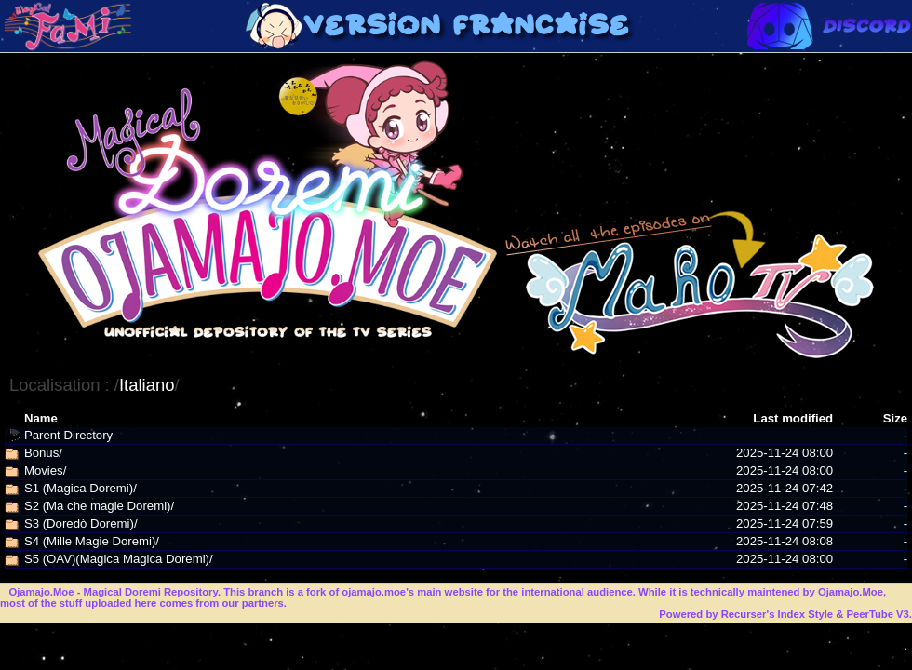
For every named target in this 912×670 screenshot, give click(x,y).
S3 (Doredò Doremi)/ (81, 523)
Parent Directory (68, 435)
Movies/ (45, 470)
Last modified (793, 418)
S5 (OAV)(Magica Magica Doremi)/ (118, 559)
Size (895, 418)
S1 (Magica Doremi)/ (80, 488)
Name (41, 418)
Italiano (147, 385)
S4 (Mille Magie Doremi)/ (91, 541)
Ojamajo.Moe (41, 591)
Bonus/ (43, 453)
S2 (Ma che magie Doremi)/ (99, 506)
